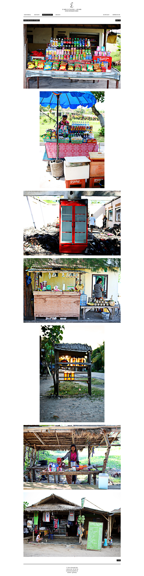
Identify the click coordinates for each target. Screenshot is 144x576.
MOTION (36, 15)
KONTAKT (106, 15)
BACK (118, 20)
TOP (118, 560)
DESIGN (58, 15)
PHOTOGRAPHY (47, 15)
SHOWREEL (27, 15)
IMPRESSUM (116, 15)
